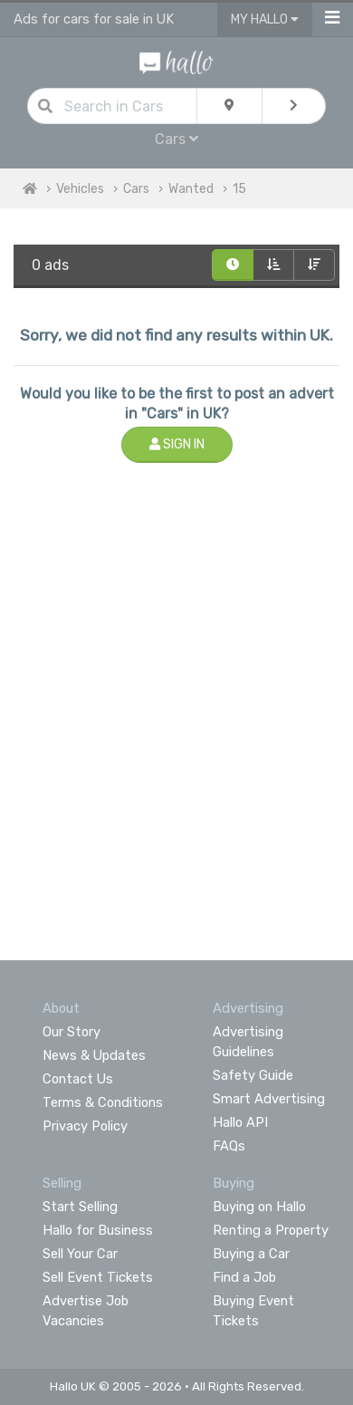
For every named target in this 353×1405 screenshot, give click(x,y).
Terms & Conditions (103, 1102)
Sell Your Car (80, 1254)
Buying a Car (251, 1254)
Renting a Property (271, 1230)
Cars (176, 139)
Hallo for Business (98, 1230)
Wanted (191, 189)
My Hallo (265, 19)
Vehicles (80, 189)
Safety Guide (253, 1075)
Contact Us (78, 1079)
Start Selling (80, 1206)
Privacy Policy (85, 1126)
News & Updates (94, 1055)
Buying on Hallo (259, 1206)
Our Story (71, 1032)
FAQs (229, 1146)
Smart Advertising (269, 1099)
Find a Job (244, 1277)
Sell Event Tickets (98, 1277)
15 (239, 189)
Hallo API (240, 1122)
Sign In (177, 444)
